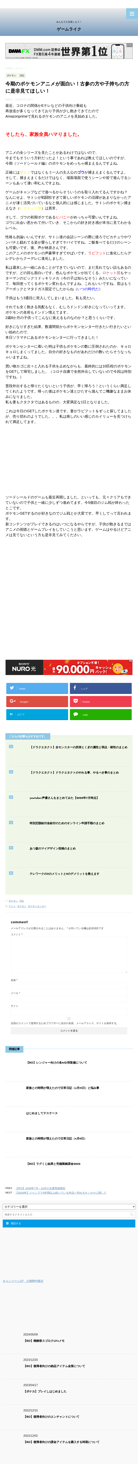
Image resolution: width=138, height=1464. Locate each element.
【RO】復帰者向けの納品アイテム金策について (54, 1366)
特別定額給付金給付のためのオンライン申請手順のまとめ (67, 823)
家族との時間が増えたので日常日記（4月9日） (56, 1138)
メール (15, 993)
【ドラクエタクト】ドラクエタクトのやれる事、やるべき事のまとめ (74, 772)
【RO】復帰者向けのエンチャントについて (51, 1417)
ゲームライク (69, 29)
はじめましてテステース (42, 1113)
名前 (14, 980)
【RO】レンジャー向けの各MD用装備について (56, 1062)
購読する (13, 1223)
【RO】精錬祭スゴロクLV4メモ (44, 1341)
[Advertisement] (69, 579)
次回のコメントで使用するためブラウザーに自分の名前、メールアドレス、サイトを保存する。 (65, 1023)
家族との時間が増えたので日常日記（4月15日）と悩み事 (62, 1088)
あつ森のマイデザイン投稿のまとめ (53, 848)
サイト (14, 1006)
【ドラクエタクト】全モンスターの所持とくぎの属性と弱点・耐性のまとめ (78, 747)
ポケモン (13, 901)
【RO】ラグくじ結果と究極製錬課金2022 (53, 1164)
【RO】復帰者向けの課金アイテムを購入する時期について (61, 1442)
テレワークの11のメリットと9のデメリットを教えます (64, 874)
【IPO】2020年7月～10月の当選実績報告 (40, 1188)
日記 (21, 901)
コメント (16, 934)
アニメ (12, 906)
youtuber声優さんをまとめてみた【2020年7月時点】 (64, 798)
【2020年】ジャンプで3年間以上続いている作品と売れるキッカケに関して (60, 1192)
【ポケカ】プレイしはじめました (44, 1391)
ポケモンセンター (37, 906)
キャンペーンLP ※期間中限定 (23, 1281)
